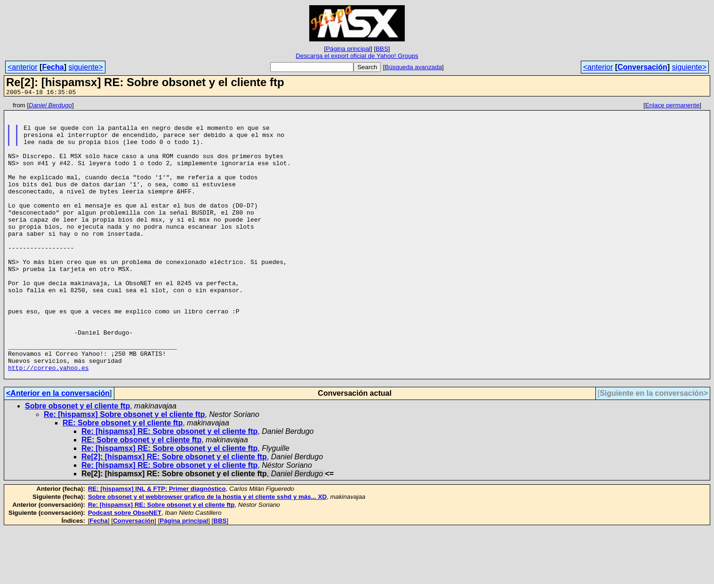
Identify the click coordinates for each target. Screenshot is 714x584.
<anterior (23, 67)
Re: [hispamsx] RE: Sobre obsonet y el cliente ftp (169, 486)
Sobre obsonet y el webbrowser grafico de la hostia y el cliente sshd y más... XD (207, 551)
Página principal (348, 48)
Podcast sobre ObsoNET (124, 567)
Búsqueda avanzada (413, 67)
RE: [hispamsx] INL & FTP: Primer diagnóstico (157, 543)
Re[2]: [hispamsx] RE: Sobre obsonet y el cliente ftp (174, 512)
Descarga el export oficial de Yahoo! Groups (357, 55)
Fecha (53, 67)
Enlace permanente (672, 106)
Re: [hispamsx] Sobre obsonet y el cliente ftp (124, 469)
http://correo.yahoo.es (48, 421)
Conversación (642, 67)
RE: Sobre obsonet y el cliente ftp (123, 478)
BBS (382, 48)
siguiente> (85, 67)
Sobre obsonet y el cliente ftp (77, 461)
